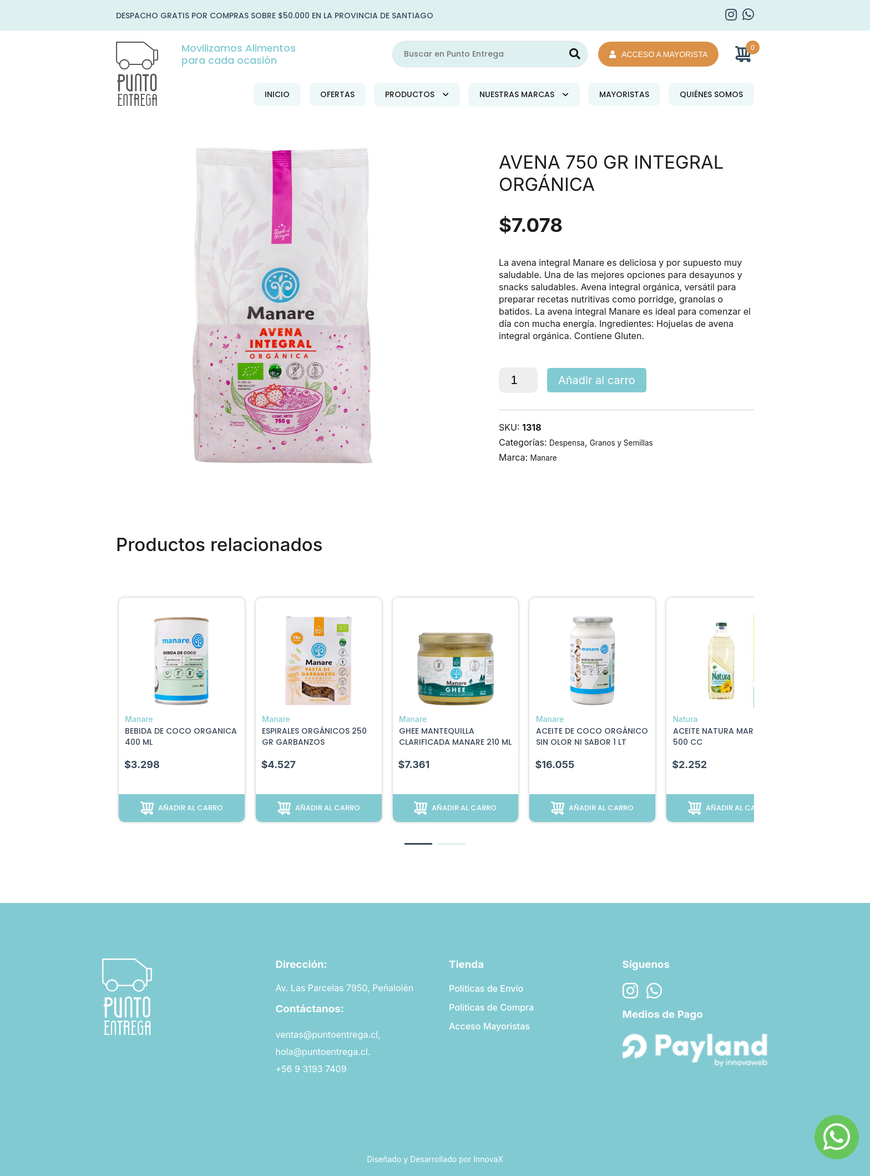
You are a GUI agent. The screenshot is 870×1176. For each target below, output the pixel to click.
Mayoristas (624, 94)
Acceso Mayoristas (489, 1028)
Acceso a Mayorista (658, 54)
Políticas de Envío (486, 987)
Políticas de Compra (491, 1008)
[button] (418, 844)
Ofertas (337, 94)
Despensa (570, 442)
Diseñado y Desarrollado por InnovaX (435, 1159)
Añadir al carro (596, 380)
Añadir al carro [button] (190, 807)
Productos (409, 94)
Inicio (277, 94)
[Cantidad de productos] (518, 380)
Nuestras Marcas (516, 94)
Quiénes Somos (711, 94)
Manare (546, 457)
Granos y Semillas (633, 442)
